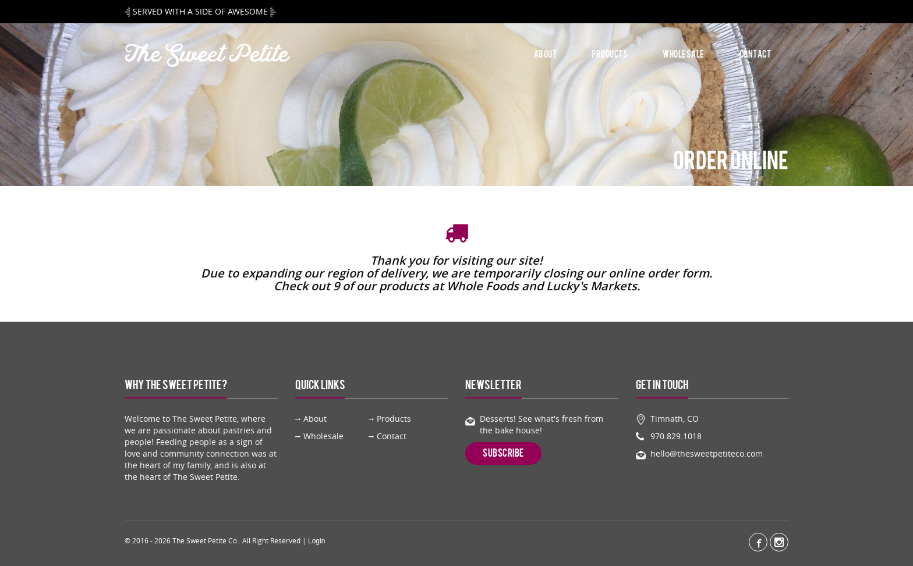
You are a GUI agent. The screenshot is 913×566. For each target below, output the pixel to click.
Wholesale (684, 54)
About (545, 54)
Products (610, 54)
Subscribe (503, 453)
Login (316, 541)
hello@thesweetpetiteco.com (706, 453)
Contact (755, 54)
